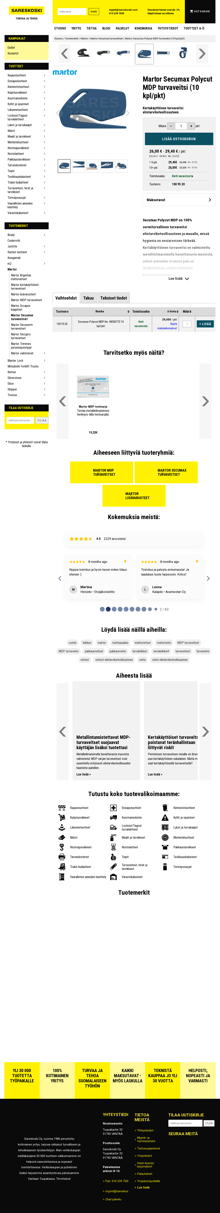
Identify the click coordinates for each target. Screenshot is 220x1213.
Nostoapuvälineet (18, 148)
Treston (12, 395)
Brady (11, 235)
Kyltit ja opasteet (18, 104)
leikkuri (87, 643)
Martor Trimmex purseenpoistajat (21, 345)
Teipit (11, 171)
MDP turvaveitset (188, 643)
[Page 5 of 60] (132, 609)
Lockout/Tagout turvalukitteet (17, 117)
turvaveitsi (203, 651)
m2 (10, 263)
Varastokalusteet (18, 213)
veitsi (142, 660)
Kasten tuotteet (17, 252)
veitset (84, 660)
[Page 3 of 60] (120, 609)
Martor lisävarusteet (23, 294)
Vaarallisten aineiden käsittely (20, 205)
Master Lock (15, 360)
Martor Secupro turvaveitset (21, 336)
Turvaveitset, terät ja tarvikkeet (20, 190)
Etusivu (60, 28)
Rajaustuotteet (17, 75)
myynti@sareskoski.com (123, 10)
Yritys (76, 28)
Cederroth (14, 241)
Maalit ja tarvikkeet (19, 136)
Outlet (11, 47)
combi (72, 643)
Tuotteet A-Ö (194, 28)
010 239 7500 (116, 13)
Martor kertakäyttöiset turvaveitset (25, 286)
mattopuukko (120, 643)
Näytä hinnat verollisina (161, 13)
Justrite (12, 246)
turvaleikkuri (139, 651)
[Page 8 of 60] (150, 609)
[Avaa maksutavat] (179, 200)
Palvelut (122, 28)
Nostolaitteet (16, 154)
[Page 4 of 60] (126, 609)
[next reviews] (208, 578)
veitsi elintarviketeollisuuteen (170, 660)
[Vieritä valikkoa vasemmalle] (64, 53)
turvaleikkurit (161, 651)
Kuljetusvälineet (17, 92)
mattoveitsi (164, 643)
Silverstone (14, 378)
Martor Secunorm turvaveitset (22, 326)
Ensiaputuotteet (17, 81)
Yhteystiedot (168, 28)
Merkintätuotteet (18, 142)
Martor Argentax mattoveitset (21, 277)
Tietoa (91, 28)
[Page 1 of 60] (108, 609)
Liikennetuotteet (18, 110)
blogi (106, 28)
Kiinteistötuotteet (18, 87)
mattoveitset (143, 643)
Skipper (12, 389)
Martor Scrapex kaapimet (20, 307)
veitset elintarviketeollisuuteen (114, 660)
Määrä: (162, 126)
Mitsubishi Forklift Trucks (23, 366)
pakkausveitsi (118, 651)
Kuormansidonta (17, 98)
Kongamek (14, 258)
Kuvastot (13, 53)
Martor (12, 269)
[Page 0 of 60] (102, 609)
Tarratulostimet (17, 165)
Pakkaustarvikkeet (19, 159)
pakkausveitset (94, 651)
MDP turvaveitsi (68, 651)
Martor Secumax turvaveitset (22, 317)
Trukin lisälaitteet (18, 182)
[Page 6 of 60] (138, 609)
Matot (11, 131)
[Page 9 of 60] (156, 609)
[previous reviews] (60, 578)
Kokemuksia (143, 28)
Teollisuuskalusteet (19, 177)
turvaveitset (183, 651)
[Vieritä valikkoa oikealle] (202, 53)
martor (102, 643)
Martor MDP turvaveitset (26, 300)
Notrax (12, 372)
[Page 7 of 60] (144, 609)
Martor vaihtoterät (22, 353)
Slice (11, 383)
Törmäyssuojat (17, 198)
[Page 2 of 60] (114, 609)
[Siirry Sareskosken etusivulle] (27, 11)
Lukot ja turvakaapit (20, 125)
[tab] (66, 298)
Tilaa (42, 420)
